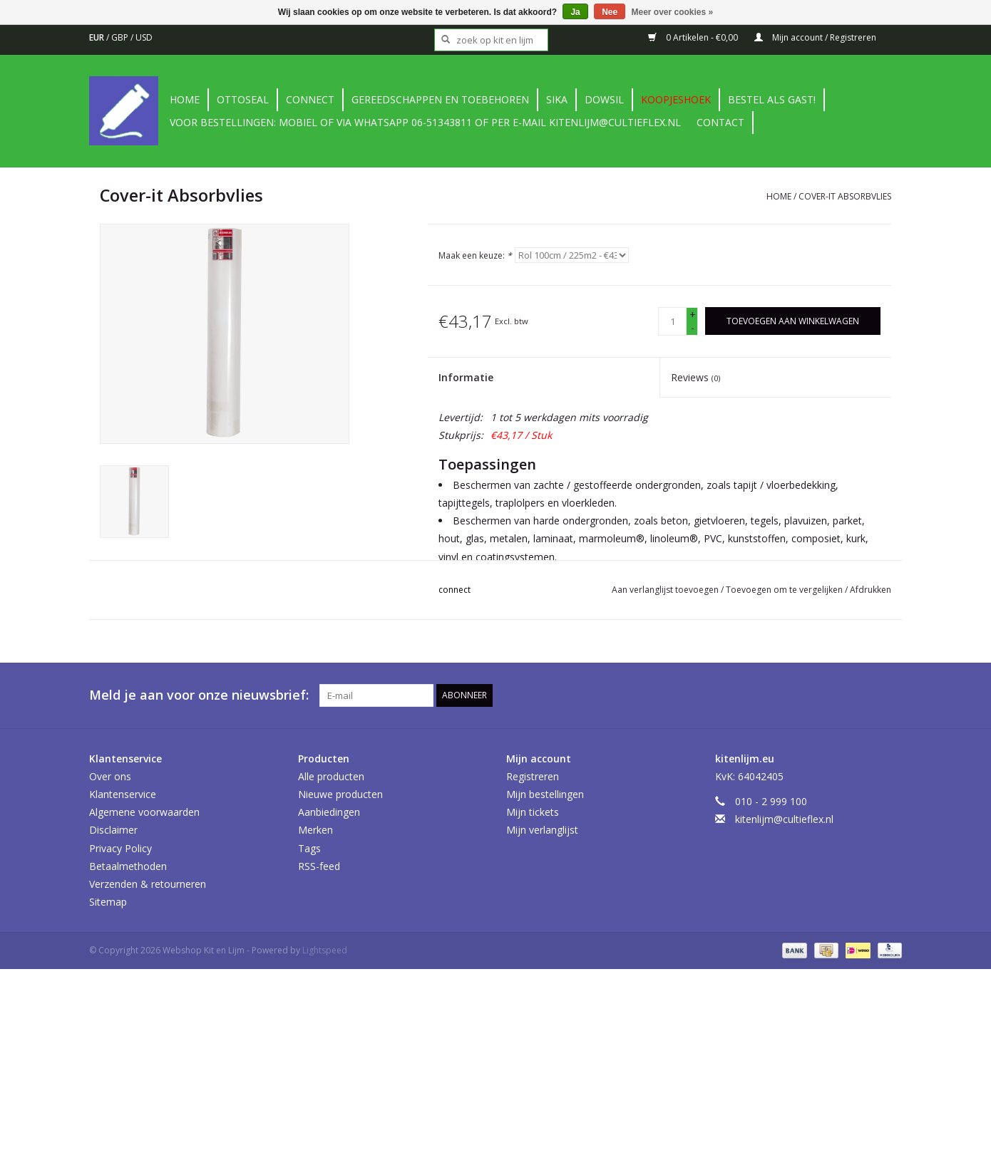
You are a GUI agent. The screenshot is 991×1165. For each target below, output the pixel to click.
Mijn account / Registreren (815, 37)
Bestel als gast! (772, 99)
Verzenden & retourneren (147, 884)
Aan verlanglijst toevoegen (666, 590)
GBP (120, 37)
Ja (575, 12)
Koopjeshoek (676, 99)
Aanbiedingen (329, 812)
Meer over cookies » (673, 12)
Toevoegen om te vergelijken (785, 590)
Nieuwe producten (340, 794)
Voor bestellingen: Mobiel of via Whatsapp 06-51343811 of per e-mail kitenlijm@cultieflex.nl (425, 122)
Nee (609, 12)
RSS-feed (319, 866)
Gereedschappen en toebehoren (440, 99)
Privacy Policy (120, 848)
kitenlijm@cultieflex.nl (784, 819)
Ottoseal (243, 99)
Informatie (465, 377)
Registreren (532, 776)
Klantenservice (122, 794)
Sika (557, 99)
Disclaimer (113, 830)
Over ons (110, 776)
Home (185, 99)
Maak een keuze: (475, 255)
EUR (97, 37)
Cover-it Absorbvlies (845, 196)
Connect (310, 99)
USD (144, 37)
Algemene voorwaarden (144, 812)
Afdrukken (870, 590)
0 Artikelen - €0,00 (694, 37)
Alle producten (331, 776)
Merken (315, 830)
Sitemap (108, 901)
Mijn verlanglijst (542, 830)
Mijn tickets (532, 812)
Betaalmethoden (128, 866)
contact (720, 122)
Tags (309, 848)
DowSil (604, 99)
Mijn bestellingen (545, 794)
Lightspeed (324, 950)
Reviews (695, 377)
